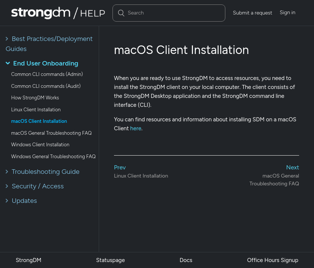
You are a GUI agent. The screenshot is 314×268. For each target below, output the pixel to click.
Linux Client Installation (36, 109)
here (136, 128)
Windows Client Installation (40, 144)
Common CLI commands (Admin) (47, 74)
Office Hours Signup (272, 260)
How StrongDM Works (35, 97)
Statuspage (110, 260)
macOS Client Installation (39, 121)
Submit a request (252, 13)
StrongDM (28, 260)
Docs (186, 260)
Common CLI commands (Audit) (45, 86)
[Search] (168, 13)
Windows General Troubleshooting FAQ (53, 156)
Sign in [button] (287, 12)
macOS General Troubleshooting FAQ (51, 133)
